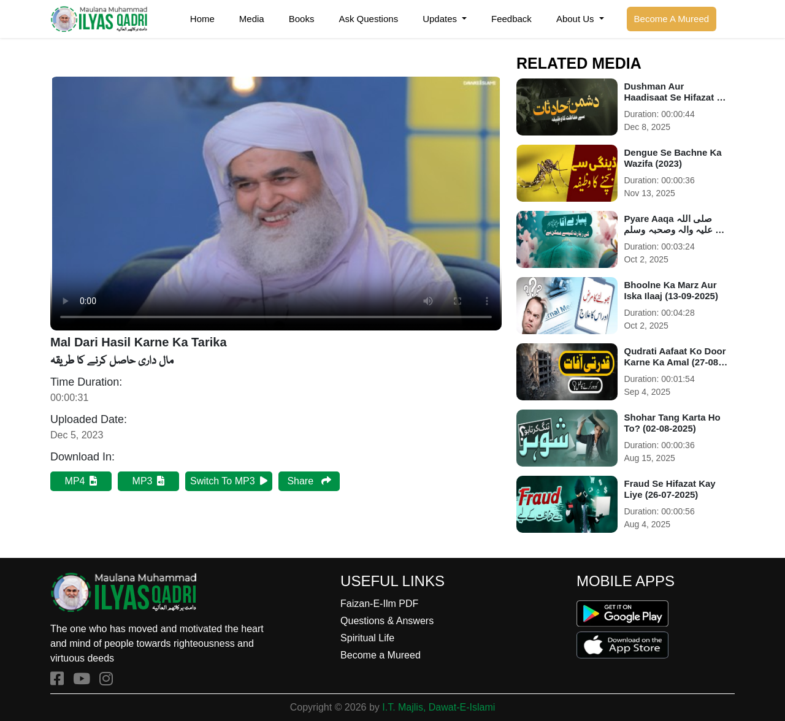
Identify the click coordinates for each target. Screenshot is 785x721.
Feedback (511, 18)
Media (251, 18)
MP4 (81, 481)
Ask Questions (368, 18)
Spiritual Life (367, 638)
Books (302, 18)
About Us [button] (576, 18)
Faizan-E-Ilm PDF (379, 603)
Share (309, 481)
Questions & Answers (387, 621)
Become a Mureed (380, 655)
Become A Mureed (672, 18)
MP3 (148, 481)
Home (202, 18)
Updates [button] (441, 18)
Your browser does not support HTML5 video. (276, 203)
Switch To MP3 (228, 481)
